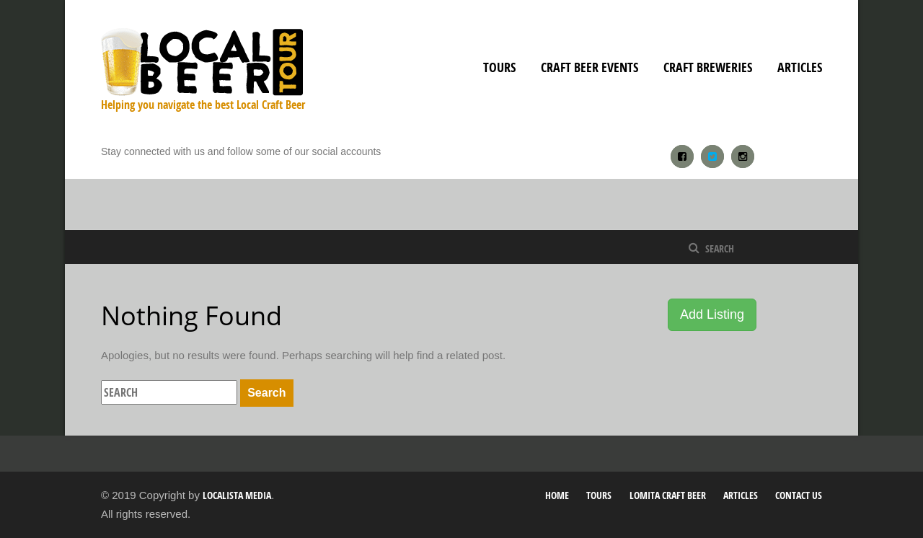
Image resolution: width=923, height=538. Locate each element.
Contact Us (798, 495)
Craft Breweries (707, 67)
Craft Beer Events (589, 67)
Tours (499, 67)
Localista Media (237, 495)
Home (557, 495)
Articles (799, 67)
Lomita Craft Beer (668, 495)
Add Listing (712, 314)
